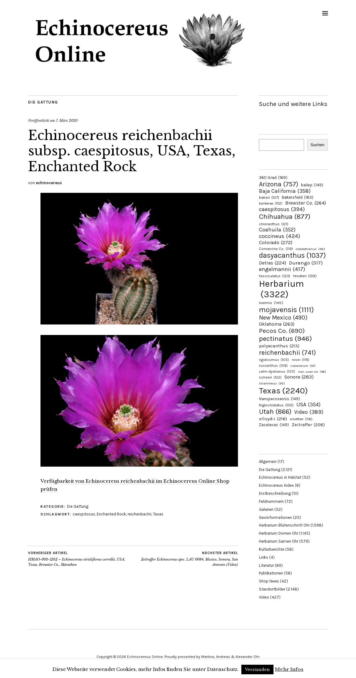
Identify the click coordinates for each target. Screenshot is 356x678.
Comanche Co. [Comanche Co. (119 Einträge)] (276, 249)
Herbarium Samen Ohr (278, 541)
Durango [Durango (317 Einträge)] (306, 263)
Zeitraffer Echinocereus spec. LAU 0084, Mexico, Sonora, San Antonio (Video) (185, 559)
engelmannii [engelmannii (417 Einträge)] (282, 269)
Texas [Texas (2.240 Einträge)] (283, 391)
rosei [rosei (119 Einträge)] (300, 360)
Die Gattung (43, 102)
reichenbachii (139, 514)
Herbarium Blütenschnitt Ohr (284, 525)
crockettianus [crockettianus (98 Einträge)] (310, 249)
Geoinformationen (275, 517)
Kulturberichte (271, 549)
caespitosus (84, 514)
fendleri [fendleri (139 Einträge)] (305, 275)
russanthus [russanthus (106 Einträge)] (273, 366)
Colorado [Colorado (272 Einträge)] (275, 242)
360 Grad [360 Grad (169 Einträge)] (273, 177)
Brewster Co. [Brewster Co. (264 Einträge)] (305, 203)
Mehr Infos (289, 669)
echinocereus (49, 182)
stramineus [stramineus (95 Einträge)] (272, 383)
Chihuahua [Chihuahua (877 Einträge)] (284, 217)
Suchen (317, 144)
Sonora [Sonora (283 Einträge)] (299, 377)
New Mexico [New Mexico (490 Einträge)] (283, 317)
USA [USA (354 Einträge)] (308, 404)
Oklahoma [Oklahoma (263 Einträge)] (277, 324)
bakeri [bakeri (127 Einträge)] (269, 197)
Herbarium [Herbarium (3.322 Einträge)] (281, 288)
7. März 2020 (67, 120)
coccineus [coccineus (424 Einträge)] (279, 236)
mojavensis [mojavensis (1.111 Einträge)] (286, 309)
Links (263, 557)
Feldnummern (271, 501)
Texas (158, 514)
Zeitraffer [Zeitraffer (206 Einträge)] (308, 424)
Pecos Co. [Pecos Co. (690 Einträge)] (282, 330)
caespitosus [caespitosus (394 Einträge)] (282, 209)
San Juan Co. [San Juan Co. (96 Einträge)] (312, 372)
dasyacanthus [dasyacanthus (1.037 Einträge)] (292, 255)
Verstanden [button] (257, 669)
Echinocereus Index (276, 485)
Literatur (266, 565)
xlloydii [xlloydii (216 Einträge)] (273, 419)
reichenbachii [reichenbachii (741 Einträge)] (287, 352)
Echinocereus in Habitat (280, 477)
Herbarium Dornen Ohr (278, 533)
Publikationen (271, 573)
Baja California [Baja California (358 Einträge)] (285, 191)
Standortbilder (272, 589)
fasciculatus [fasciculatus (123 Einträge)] (274, 276)
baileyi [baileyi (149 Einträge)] (312, 185)
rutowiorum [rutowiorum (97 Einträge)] (303, 366)
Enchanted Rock (111, 514)
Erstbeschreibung (275, 493)
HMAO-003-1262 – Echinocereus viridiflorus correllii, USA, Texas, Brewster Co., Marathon (80, 559)
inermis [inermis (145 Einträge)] (271, 302)
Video (264, 597)
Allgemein (268, 461)
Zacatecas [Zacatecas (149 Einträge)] (274, 424)
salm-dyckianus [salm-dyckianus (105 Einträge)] (277, 372)
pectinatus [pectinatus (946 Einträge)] (285, 338)
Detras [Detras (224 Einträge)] (272, 263)
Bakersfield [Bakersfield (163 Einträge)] (297, 197)
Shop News (269, 581)
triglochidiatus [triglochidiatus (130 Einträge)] (276, 405)
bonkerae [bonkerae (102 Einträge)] (270, 203)
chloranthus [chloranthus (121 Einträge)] (273, 224)
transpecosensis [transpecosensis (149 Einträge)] (279, 398)
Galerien (266, 509)
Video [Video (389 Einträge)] (308, 412)
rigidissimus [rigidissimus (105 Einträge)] (274, 360)
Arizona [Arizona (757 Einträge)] (278, 184)
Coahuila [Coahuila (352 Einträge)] (277, 230)
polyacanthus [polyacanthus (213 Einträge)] (279, 346)
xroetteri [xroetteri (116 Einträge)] (301, 419)
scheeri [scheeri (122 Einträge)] (270, 377)
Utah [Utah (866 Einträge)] (275, 412)
